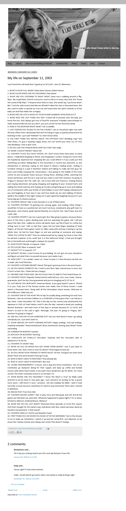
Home (45, 490)
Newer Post (13, 490)
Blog (10, 64)
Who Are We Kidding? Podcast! (39, 64)
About (18, 64)
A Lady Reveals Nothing (25, 428)
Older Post (77, 490)
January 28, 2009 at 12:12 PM (25, 457)
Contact (101, 64)
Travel (83, 64)
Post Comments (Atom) (27, 495)
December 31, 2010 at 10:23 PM (26, 479)
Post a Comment (17, 484)
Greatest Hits (61, 64)
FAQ (92, 64)
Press (74, 64)
